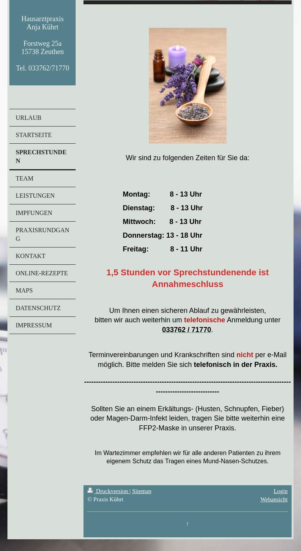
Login (281, 491)
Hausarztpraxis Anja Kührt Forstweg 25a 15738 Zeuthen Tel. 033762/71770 (42, 43)
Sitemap (141, 491)
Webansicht (274, 499)
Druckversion (108, 491)
